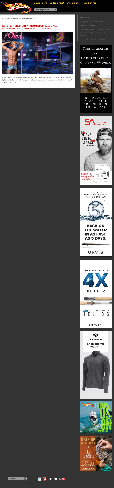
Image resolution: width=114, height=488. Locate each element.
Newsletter (89, 3)
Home (37, 3)
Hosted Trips (57, 3)
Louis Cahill (46, 28)
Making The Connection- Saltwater (92, 22)
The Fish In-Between (87, 25)
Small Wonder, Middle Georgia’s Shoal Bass (95, 29)
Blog (45, 3)
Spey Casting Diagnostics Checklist (92, 39)
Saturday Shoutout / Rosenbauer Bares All (29, 25)
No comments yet (9, 28)
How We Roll (74, 3)
